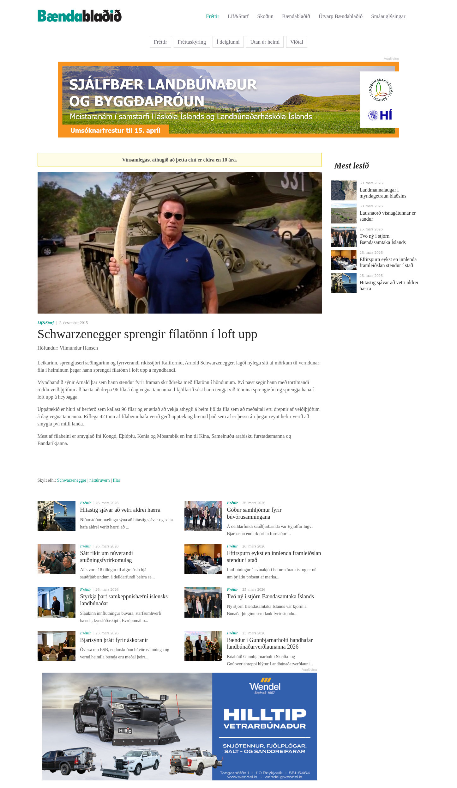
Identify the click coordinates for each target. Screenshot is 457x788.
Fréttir (212, 16)
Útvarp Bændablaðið (341, 16)
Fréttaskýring (192, 42)
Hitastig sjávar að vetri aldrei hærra (120, 510)
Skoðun (265, 16)
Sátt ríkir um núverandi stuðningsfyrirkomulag (106, 556)
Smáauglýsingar (388, 16)
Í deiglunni (228, 42)
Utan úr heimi (265, 42)
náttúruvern (99, 480)
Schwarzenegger (72, 480)
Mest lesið (351, 165)
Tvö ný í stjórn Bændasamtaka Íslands (270, 596)
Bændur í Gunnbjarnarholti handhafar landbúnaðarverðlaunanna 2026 (270, 643)
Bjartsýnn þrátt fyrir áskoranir (114, 640)
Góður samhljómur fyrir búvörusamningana (254, 513)
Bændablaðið (296, 16)
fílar (116, 480)
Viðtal (296, 42)
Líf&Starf (238, 16)
